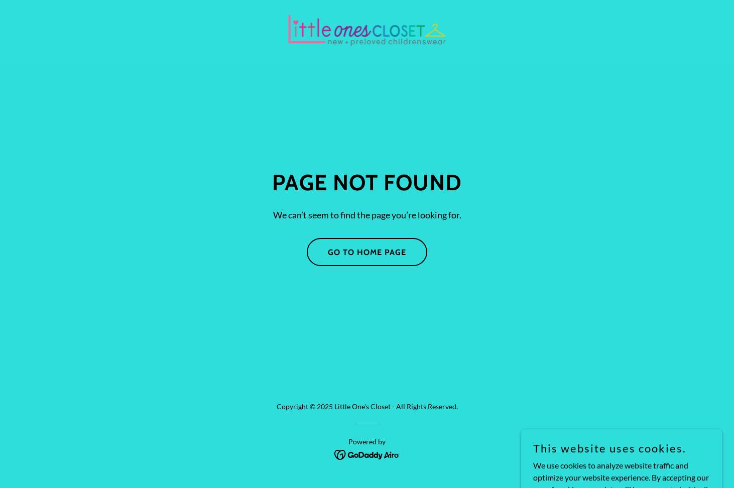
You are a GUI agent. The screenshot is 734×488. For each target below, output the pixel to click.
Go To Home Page (367, 252)
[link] (367, 30)
